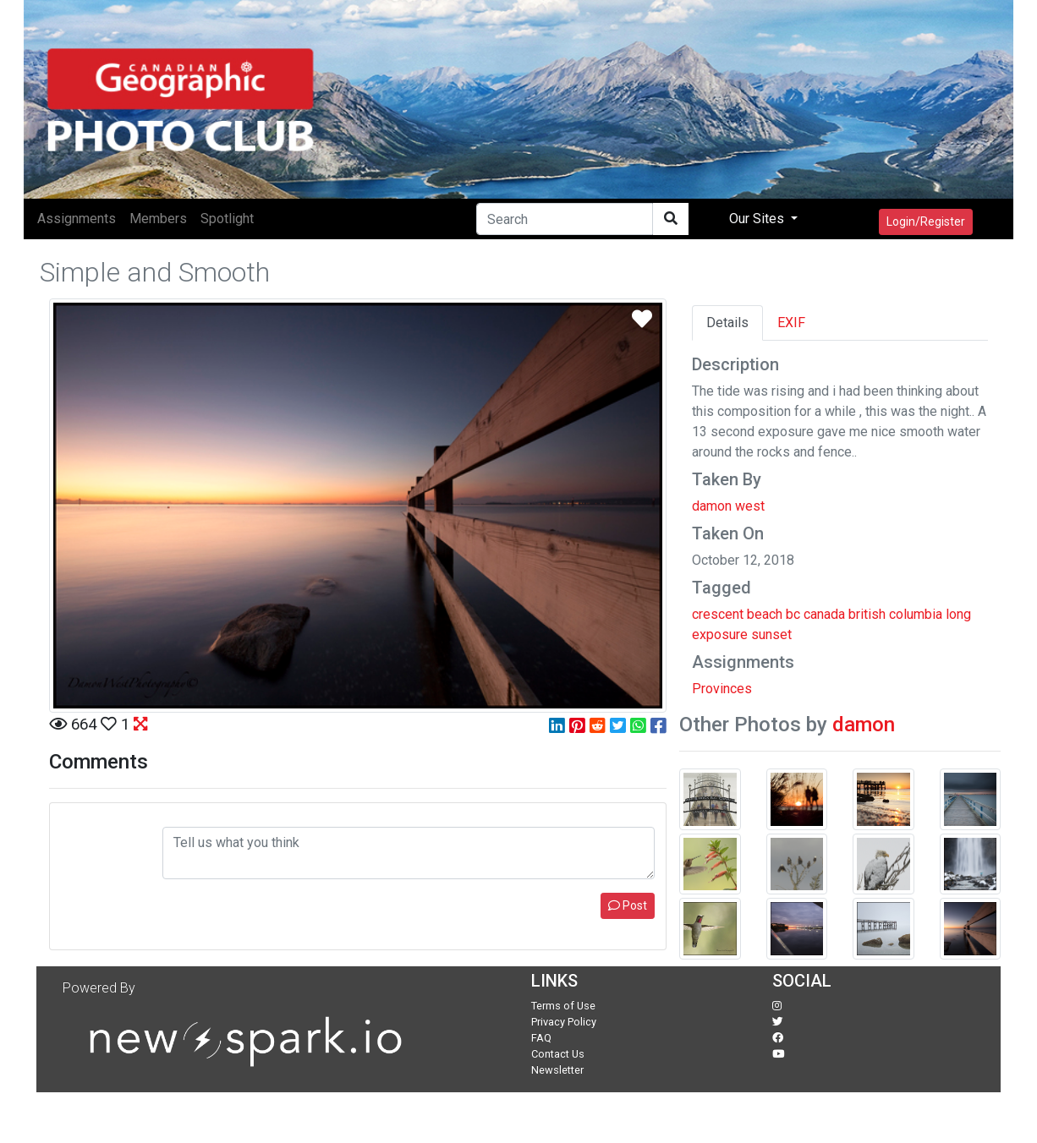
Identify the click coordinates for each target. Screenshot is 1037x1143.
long (958, 614)
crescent (717, 614)
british (867, 614)
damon (863, 724)
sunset (771, 634)
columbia (915, 614)
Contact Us (557, 1053)
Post (627, 905)
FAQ (541, 1037)
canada (824, 614)
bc (793, 614)
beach (764, 614)
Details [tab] (727, 322)
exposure (720, 634)
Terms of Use (563, 1005)
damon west (728, 506)
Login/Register (925, 221)
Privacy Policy (563, 1021)
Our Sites (758, 219)
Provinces (722, 689)
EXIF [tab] (791, 322)
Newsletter (557, 1070)
